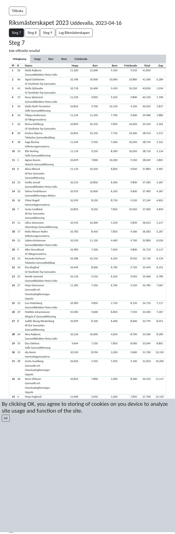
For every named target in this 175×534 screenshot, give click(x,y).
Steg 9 (47, 33)
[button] (87, 72)
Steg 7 (16, 33)
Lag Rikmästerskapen (74, 33)
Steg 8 (32, 33)
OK (6, 418)
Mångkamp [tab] (19, 59)
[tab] (37, 59)
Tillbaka (17, 11)
